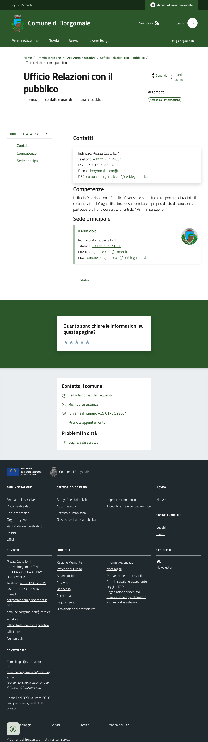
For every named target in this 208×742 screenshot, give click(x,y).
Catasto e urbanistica (71, 512)
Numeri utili (15, 638)
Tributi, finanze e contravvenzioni (129, 509)
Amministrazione (25, 40)
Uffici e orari (15, 631)
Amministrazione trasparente (127, 581)
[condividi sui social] (158, 75)
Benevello (64, 588)
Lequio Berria (66, 602)
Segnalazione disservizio (123, 591)
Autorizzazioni (66, 506)
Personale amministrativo (24, 526)
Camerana (64, 595)
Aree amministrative (21, 499)
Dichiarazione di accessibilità (76, 608)
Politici (11, 532)
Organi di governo (19, 519)
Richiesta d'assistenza (122, 602)
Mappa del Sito (118, 724)
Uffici (10, 539)
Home (27, 57)
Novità (54, 40)
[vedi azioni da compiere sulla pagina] (177, 77)
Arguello (62, 582)
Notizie (161, 499)
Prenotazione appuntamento (126, 596)
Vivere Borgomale (103, 40)
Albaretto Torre (67, 575)
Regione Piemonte (22, 5)
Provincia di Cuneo (69, 568)
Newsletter (164, 567)
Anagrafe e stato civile (72, 499)
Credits (84, 724)
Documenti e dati (18, 506)
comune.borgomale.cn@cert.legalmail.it (117, 176)
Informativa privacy (120, 562)
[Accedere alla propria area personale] (171, 5)
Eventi (160, 534)
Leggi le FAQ (115, 586)
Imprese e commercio (121, 499)
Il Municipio (87, 231)
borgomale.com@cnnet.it (107, 252)
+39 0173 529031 (107, 159)
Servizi (74, 40)
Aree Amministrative (80, 57)
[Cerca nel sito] (190, 23)
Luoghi (161, 527)
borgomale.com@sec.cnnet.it (113, 171)
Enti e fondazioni (18, 512)
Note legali (114, 568)
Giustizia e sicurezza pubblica (76, 519)
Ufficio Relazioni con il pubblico (122, 57)
